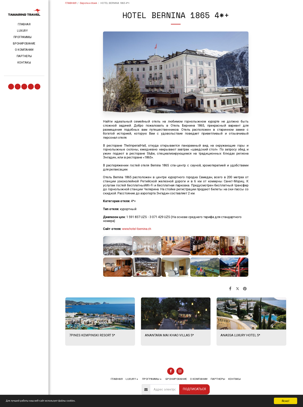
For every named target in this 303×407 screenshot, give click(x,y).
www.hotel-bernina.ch (136, 229)
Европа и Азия (88, 3)
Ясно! (285, 401)
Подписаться (194, 389)
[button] (24, 31)
